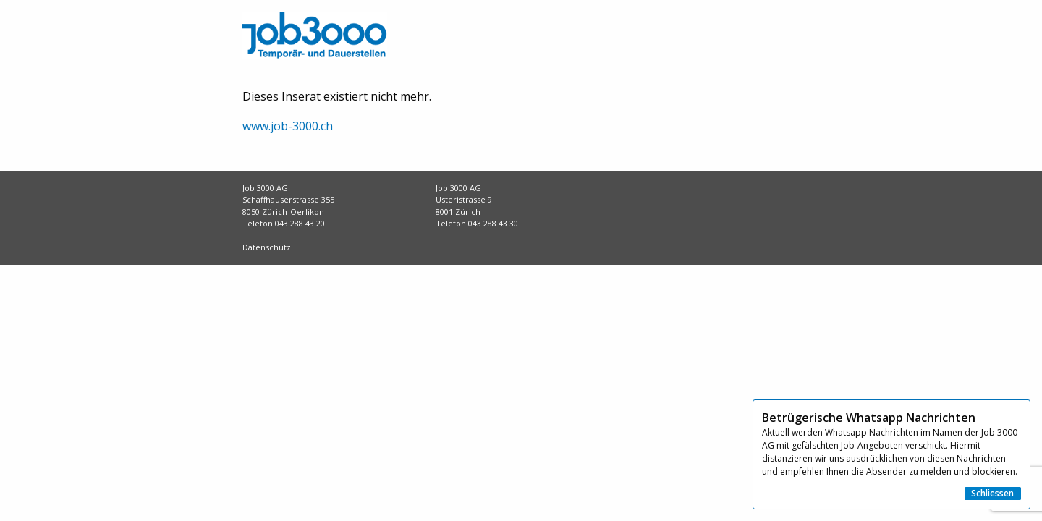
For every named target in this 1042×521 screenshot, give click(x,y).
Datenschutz (266, 247)
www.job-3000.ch (287, 126)
